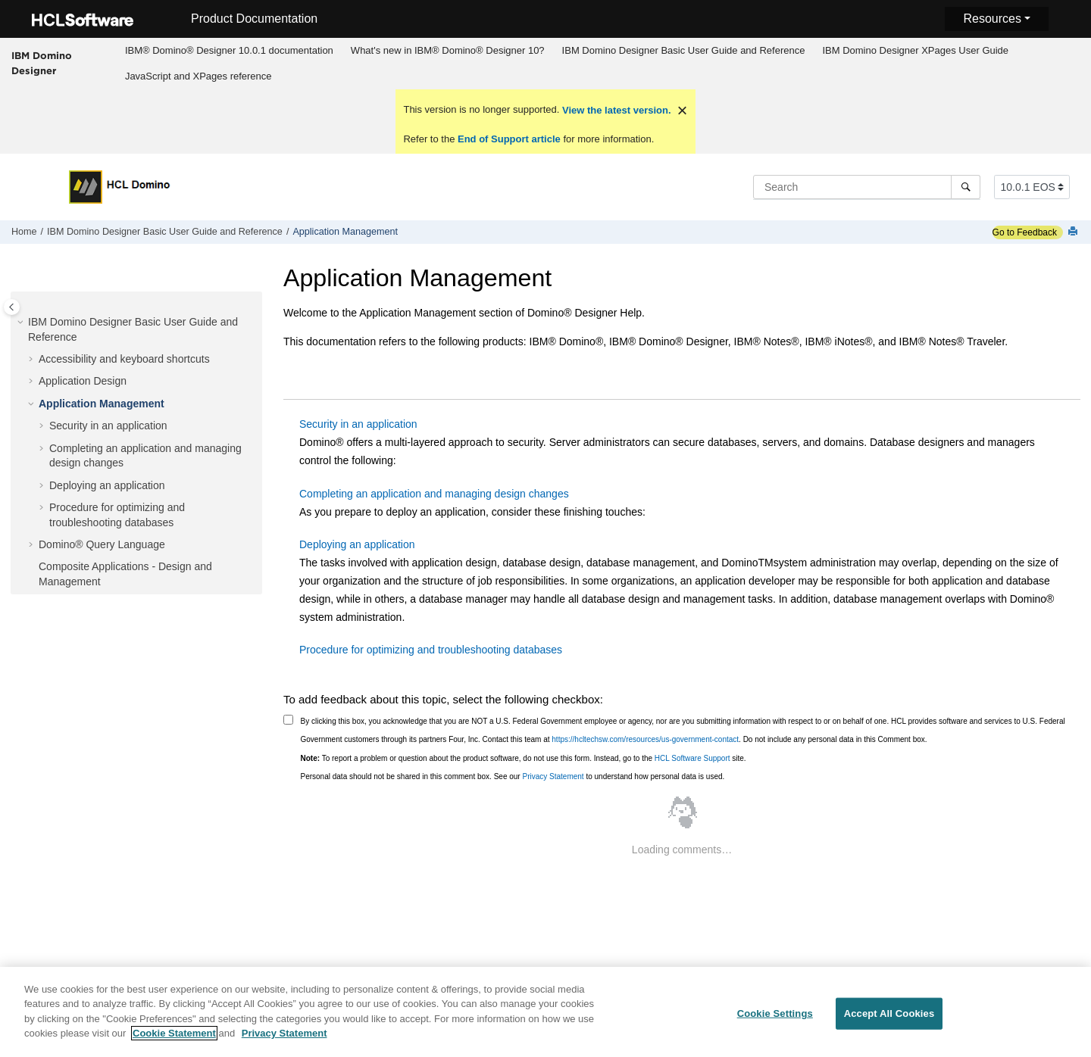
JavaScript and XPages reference (198, 76)
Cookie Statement (174, 1039)
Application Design (83, 381)
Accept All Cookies (889, 1018)
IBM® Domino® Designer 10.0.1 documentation (229, 50)
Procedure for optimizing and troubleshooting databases (430, 650)
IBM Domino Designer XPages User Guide (915, 50)
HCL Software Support (692, 758)
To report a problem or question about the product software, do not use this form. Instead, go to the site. (523, 758)
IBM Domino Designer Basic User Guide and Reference (683, 50)
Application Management (345, 231)
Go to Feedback (1025, 232)
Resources (992, 18)
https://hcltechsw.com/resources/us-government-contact (645, 739)
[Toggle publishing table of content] (12, 307)
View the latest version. (615, 110)
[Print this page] (1074, 232)
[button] (22, 322)
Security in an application (108, 425)
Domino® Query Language (102, 544)
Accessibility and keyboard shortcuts (124, 359)
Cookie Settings (775, 1018)
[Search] (965, 187)
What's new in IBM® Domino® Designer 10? (448, 50)
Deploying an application (107, 485)
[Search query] (866, 187)
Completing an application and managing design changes (434, 494)
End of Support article (509, 139)
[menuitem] (229, 51)
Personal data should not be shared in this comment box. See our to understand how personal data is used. (513, 776)
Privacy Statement (552, 776)
